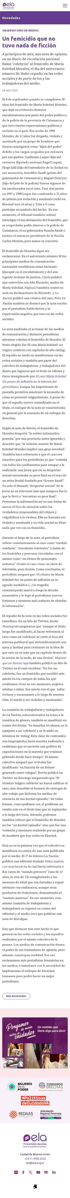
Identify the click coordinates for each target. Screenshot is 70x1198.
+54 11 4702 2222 (35, 1158)
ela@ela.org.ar (35, 1162)
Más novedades (16, 996)
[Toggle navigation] (65, 5)
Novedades (11, 18)
